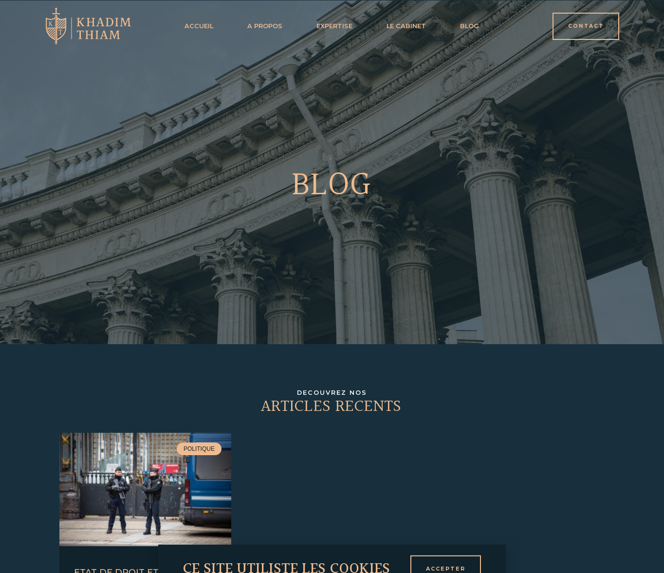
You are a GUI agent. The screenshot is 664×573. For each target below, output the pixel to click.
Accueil (198, 26)
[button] (586, 26)
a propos (264, 26)
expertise (334, 26)
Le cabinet (406, 26)
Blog (469, 26)
